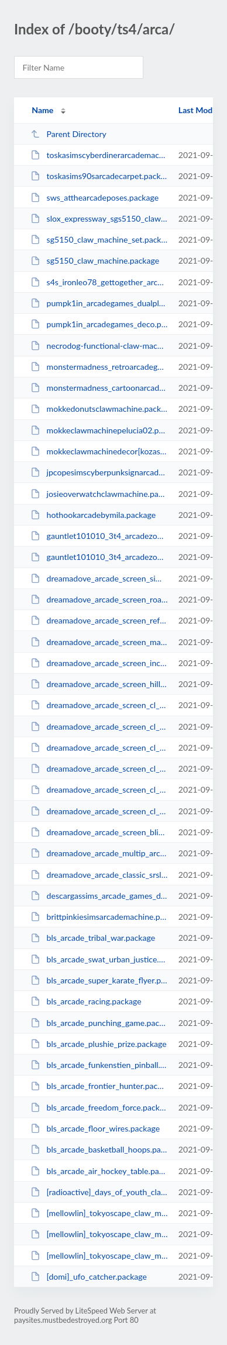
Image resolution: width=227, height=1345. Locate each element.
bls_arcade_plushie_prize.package (98, 1044)
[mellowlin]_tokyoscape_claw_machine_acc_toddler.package (98, 1234)
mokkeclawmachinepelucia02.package (98, 430)
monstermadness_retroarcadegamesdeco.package (98, 367)
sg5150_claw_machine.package (94, 260)
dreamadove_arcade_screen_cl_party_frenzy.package (98, 726)
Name (42, 110)
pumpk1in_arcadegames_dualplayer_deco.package (98, 303)
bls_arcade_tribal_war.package (92, 938)
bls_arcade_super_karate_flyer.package (98, 980)
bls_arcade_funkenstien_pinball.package (98, 1065)
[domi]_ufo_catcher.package (88, 1276)
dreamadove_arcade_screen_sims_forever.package (98, 578)
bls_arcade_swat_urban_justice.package (98, 959)
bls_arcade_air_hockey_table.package (98, 1171)
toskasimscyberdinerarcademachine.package (98, 155)
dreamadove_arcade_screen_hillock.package (98, 684)
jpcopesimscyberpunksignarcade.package (98, 472)
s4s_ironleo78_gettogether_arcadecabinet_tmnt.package (98, 282)
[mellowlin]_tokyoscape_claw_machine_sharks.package (98, 1213)
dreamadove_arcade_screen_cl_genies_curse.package (98, 789)
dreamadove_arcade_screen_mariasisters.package (98, 642)
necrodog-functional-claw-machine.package (98, 346)
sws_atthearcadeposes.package (94, 197)
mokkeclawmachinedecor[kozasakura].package (98, 451)
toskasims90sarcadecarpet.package (98, 176)
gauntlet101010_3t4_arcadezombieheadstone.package (98, 536)
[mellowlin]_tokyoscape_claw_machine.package (98, 1255)
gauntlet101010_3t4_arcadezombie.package (98, 557)
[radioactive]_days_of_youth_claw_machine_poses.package (98, 1192)
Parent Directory (68, 134)
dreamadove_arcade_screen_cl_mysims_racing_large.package (98, 747)
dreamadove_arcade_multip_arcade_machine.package (98, 853)
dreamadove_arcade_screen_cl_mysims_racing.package (98, 768)
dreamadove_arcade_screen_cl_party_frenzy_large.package (98, 705)
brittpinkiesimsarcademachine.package (98, 917)
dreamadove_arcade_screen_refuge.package (98, 620)
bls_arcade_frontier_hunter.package (98, 1086)
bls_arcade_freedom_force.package (98, 1107)
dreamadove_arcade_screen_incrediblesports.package (98, 663)
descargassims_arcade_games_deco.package (98, 896)
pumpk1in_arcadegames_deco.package (98, 324)
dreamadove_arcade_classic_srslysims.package (98, 875)
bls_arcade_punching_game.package (98, 1023)
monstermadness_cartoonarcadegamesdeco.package (98, 388)
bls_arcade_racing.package (86, 1001)
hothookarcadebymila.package (93, 515)
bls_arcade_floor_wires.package (95, 1128)
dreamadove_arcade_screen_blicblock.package (98, 832)
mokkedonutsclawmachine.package (98, 409)
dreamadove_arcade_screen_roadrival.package (98, 599)
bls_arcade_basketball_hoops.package (98, 1149)
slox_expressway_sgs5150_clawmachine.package (98, 218)
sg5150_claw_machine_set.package (98, 239)
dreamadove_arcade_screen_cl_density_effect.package (98, 811)
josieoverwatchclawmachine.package (98, 494)
